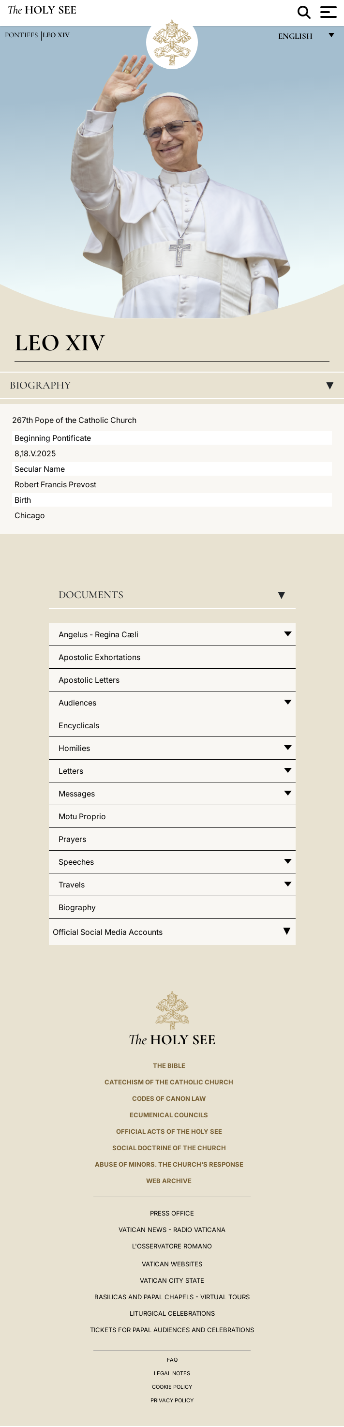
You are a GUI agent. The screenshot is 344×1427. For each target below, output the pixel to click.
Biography (175, 385)
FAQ (172, 1359)
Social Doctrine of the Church (169, 1148)
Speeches (76, 862)
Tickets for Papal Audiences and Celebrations (172, 1330)
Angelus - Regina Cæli (98, 634)
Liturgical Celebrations (172, 1313)
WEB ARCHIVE (169, 1181)
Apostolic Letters (89, 680)
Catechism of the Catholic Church (169, 1082)
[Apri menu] (327, 12)
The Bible (169, 1065)
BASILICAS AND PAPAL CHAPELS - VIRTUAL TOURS (172, 1297)
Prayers (72, 839)
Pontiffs (22, 34)
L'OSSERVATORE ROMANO (172, 1246)
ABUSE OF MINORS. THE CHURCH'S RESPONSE (169, 1164)
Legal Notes (172, 1373)
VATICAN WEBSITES (172, 1264)
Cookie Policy (172, 1386)
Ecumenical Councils (169, 1115)
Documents (175, 594)
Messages (77, 793)
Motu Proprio (82, 816)
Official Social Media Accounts (172, 932)
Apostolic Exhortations (99, 657)
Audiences (77, 702)
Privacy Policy (172, 1400)
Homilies (74, 748)
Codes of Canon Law (169, 1098)
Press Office (172, 1213)
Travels (72, 884)
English (299, 38)
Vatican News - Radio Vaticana (172, 1229)
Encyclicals (79, 725)
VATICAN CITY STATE (172, 1280)
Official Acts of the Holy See (169, 1131)
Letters (71, 771)
